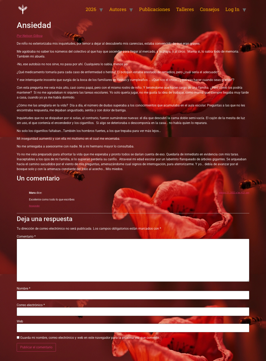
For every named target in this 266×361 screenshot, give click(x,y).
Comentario (26, 236)
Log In (232, 9)
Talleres (185, 9)
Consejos (209, 9)
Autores (117, 9)
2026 (91, 9)
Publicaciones (154, 9)
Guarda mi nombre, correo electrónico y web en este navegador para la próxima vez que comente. (90, 337)
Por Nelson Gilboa (29, 36)
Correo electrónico (31, 305)
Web (20, 321)
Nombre (23, 288)
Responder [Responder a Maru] (34, 206)
